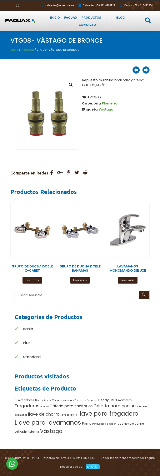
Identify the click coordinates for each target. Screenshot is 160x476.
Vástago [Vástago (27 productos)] (51, 431)
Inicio (14, 50)
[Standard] (16, 357)
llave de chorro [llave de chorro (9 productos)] (44, 414)
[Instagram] (17, 5)
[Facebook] (10, 5)
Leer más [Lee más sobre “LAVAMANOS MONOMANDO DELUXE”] (128, 280)
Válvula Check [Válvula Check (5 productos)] (27, 431)
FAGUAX (70, 17)
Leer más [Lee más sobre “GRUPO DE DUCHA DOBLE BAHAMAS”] (80, 280)
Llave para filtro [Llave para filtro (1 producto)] (69, 414)
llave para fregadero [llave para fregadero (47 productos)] (108, 413)
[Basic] (16, 329)
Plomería (27, 50)
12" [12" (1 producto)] (16, 400)
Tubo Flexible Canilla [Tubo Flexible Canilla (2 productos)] (130, 424)
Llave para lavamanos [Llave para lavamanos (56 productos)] (48, 422)
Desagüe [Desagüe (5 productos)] (106, 399)
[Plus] (16, 343)
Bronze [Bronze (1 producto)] (47, 400)
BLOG (120, 17)
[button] (71, 85)
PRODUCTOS (96, 17)
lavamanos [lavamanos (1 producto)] (21, 414)
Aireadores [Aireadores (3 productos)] (26, 400)
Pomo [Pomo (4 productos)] (86, 423)
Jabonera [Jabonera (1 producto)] (142, 406)
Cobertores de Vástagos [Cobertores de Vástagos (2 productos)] (69, 400)
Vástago (106, 109)
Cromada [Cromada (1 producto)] (92, 400)
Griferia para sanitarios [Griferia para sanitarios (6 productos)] (71, 406)
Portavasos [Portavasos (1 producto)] (98, 423)
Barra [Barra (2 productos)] (39, 400)
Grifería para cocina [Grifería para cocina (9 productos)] (115, 406)
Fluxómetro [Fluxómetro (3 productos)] (123, 400)
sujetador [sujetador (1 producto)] (110, 423)
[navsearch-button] (148, 21)
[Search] (144, 295)
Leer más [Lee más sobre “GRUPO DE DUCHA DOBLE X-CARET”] (32, 280)
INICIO (55, 17)
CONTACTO (87, 24)
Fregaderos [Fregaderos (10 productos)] (27, 406)
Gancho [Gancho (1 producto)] (44, 406)
